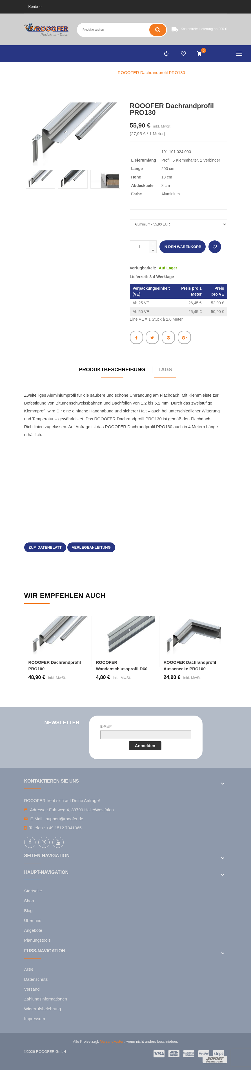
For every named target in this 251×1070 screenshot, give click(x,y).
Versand (32, 989)
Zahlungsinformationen (45, 999)
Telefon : (37, 827)
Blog (28, 910)
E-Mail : (37, 818)
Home (71, 72)
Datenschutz (36, 979)
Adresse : (39, 809)
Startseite (33, 890)
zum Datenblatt (45, 547)
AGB (28, 969)
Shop (29, 900)
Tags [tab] (165, 369)
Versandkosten (112, 1041)
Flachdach (97, 72)
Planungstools (37, 940)
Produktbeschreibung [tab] (112, 369)
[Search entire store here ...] (94, 30)
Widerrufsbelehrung (42, 1008)
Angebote (33, 930)
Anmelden (145, 745)
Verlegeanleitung (91, 547)
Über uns (32, 920)
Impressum (34, 1018)
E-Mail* (106, 727)
